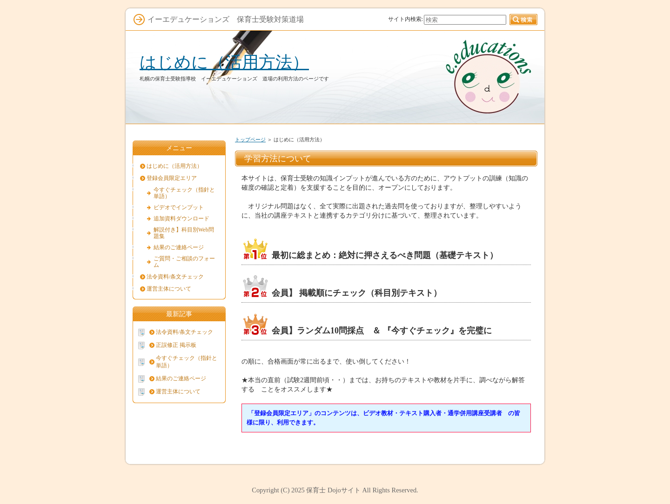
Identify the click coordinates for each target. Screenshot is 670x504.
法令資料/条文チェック (175, 276)
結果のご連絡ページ (179, 247)
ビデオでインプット (179, 207)
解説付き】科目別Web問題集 (184, 232)
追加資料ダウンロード (181, 218)
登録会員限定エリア (172, 178)
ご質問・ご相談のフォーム (184, 261)
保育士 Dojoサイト (333, 490)
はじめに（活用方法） (224, 62)
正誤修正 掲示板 (176, 345)
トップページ (250, 139)
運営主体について (169, 288)
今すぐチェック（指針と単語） (184, 192)
